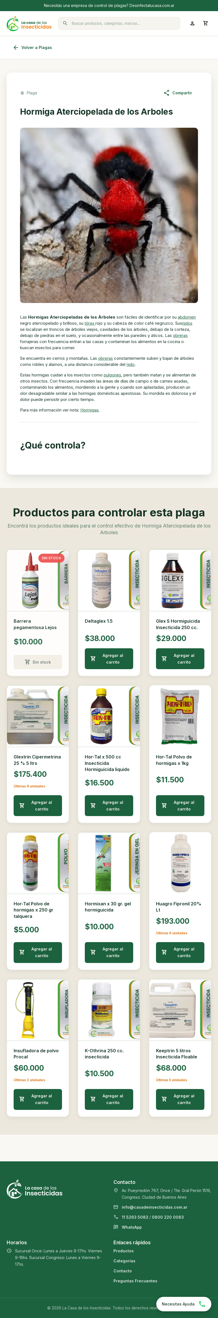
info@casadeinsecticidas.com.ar (154, 1207)
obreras (180, 335)
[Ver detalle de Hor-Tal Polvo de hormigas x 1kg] (180, 716)
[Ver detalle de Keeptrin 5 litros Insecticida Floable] (180, 1010)
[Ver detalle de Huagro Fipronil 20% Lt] (180, 863)
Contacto (122, 1270)
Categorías (124, 1260)
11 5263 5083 (135, 1217)
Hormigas (89, 410)
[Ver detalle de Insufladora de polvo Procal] (38, 1010)
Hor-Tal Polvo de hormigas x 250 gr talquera (33, 910)
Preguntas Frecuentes (135, 1280)
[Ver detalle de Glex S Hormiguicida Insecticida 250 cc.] (180, 580)
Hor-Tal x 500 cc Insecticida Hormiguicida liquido (107, 763)
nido (131, 364)
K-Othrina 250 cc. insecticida (104, 1054)
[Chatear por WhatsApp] (183, 1304)
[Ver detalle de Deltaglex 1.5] (109, 580)
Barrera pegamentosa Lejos (35, 624)
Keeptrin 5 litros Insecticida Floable (176, 1054)
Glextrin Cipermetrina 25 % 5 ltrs (37, 760)
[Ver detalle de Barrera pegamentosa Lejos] (38, 580)
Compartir (178, 93)
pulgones (112, 375)
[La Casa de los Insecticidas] (29, 23)
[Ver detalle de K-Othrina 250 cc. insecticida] (109, 1010)
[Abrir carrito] (205, 23)
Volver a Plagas (32, 47)
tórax (90, 323)
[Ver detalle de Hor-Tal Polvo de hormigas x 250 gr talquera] (38, 863)
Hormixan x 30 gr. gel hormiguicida (108, 907)
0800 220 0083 (168, 1217)
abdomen (187, 317)
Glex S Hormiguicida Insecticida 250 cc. (178, 624)
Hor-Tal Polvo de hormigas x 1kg (174, 760)
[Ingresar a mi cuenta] (192, 23)
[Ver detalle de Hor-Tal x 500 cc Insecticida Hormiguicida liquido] (109, 716)
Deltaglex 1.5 (99, 621)
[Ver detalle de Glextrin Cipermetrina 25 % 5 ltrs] (38, 716)
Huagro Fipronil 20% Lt (178, 907)
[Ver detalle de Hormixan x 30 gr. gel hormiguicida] (109, 863)
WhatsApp (132, 1227)
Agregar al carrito (106, 658)
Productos (123, 1250)
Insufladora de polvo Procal (36, 1054)
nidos (187, 323)
